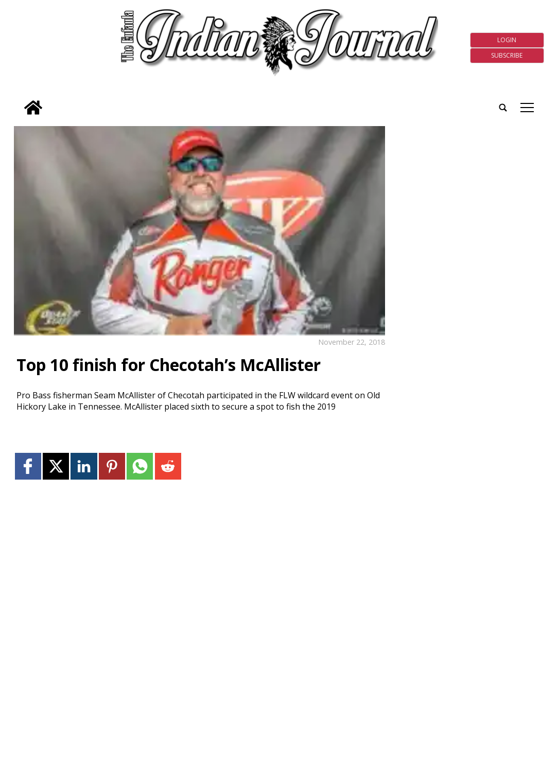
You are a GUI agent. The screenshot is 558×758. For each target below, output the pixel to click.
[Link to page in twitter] (56, 466)
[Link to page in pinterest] (112, 466)
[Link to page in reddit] (168, 466)
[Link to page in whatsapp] (140, 466)
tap (527, 107)
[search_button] (18, 101)
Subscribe (506, 55)
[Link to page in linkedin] (84, 466)
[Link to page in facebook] (28, 466)
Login (506, 40)
